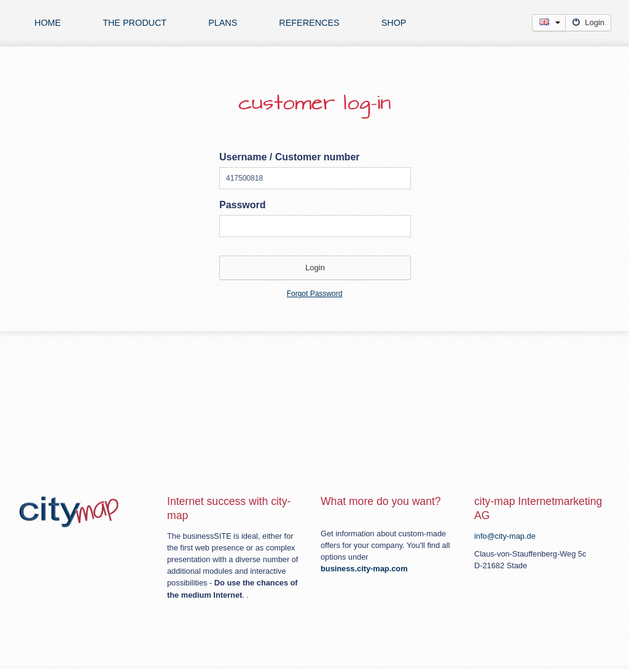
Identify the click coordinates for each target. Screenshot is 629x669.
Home (47, 23)
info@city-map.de (505, 536)
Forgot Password (315, 293)
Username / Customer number (289, 157)
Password (242, 205)
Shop (394, 23)
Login (588, 22)
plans (222, 23)
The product (134, 23)
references (309, 23)
